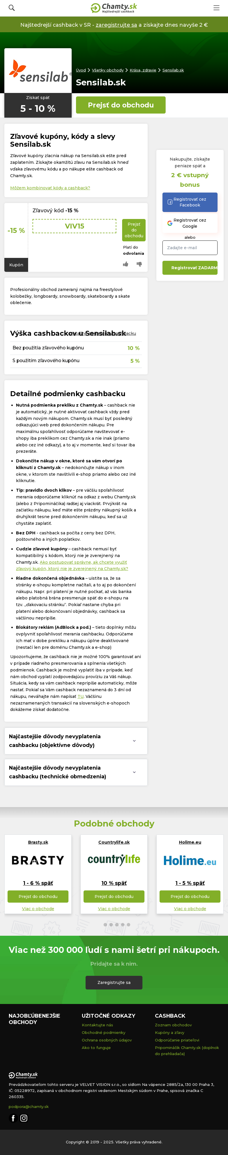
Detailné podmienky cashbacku (102, 333)
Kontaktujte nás (97, 1025)
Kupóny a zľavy (169, 1032)
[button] (99, 924)
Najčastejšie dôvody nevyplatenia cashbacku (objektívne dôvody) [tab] (55, 740)
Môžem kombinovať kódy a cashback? (50, 188)
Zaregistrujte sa (114, 982)
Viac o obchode (38, 908)
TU (80, 696)
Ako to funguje (96, 1047)
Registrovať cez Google (186, 223)
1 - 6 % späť (38, 883)
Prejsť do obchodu (121, 105)
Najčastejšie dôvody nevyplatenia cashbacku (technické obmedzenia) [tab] (57, 772)
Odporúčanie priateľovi (177, 1040)
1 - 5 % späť (190, 883)
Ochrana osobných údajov (107, 1040)
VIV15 (74, 226)
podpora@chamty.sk (29, 1106)
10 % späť (114, 883)
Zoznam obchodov (173, 1025)
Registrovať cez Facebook (186, 202)
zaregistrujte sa (116, 25)
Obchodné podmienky (103, 1032)
